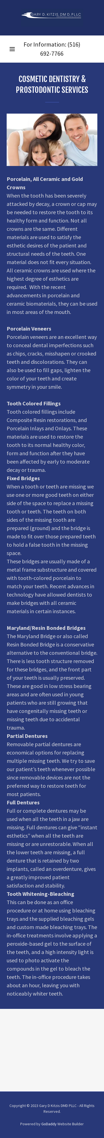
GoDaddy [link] (49, 1123)
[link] (52, 18)
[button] (12, 49)
